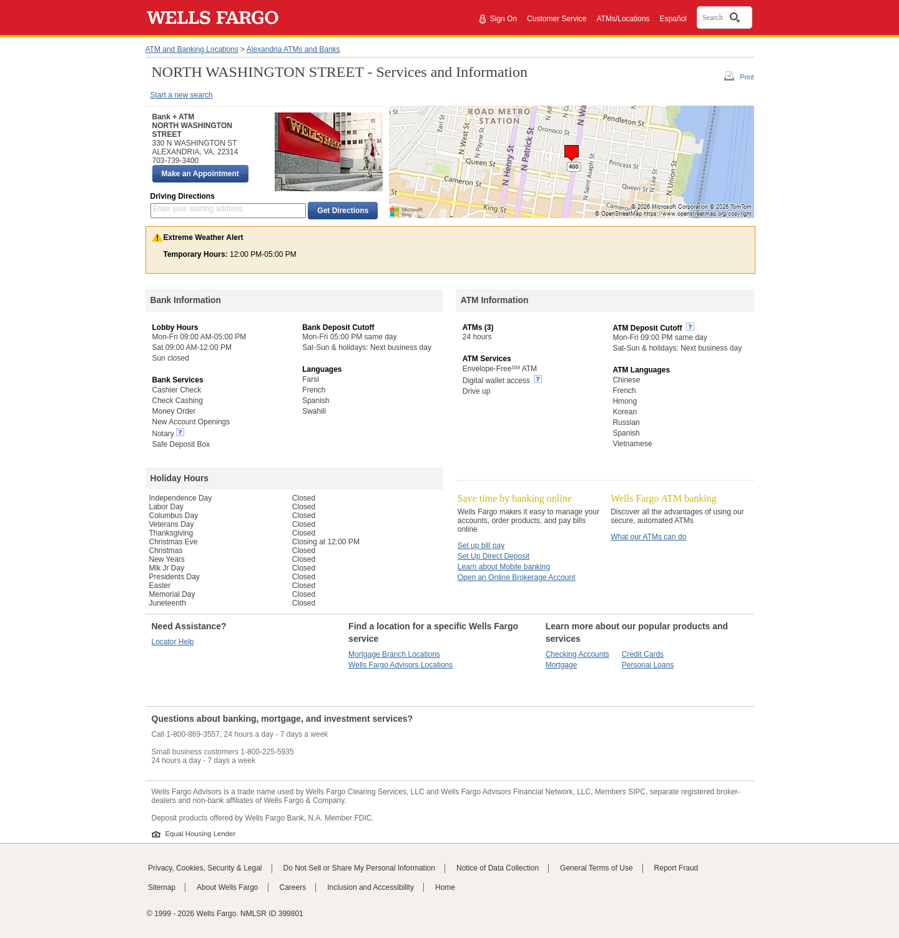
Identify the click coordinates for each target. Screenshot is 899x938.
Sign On (503, 18)
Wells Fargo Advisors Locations (400, 665)
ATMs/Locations (622, 18)
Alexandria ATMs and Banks (293, 49)
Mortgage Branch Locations (394, 654)
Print (747, 77)
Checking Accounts (577, 654)
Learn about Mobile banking (504, 566)
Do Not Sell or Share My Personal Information (359, 868)
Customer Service (556, 18)
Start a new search (181, 95)
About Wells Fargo (227, 887)
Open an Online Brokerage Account (517, 577)
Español (673, 18)
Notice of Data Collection (497, 868)
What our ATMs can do (648, 536)
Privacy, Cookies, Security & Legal (205, 868)
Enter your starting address (198, 208)
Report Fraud (676, 868)
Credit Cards (643, 654)
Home (445, 887)
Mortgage (561, 665)
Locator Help (173, 641)
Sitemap (161, 887)
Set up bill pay (481, 545)
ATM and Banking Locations (191, 49)
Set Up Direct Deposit (493, 556)
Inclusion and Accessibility (370, 887)
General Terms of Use (596, 868)
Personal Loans (648, 665)
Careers (293, 887)
